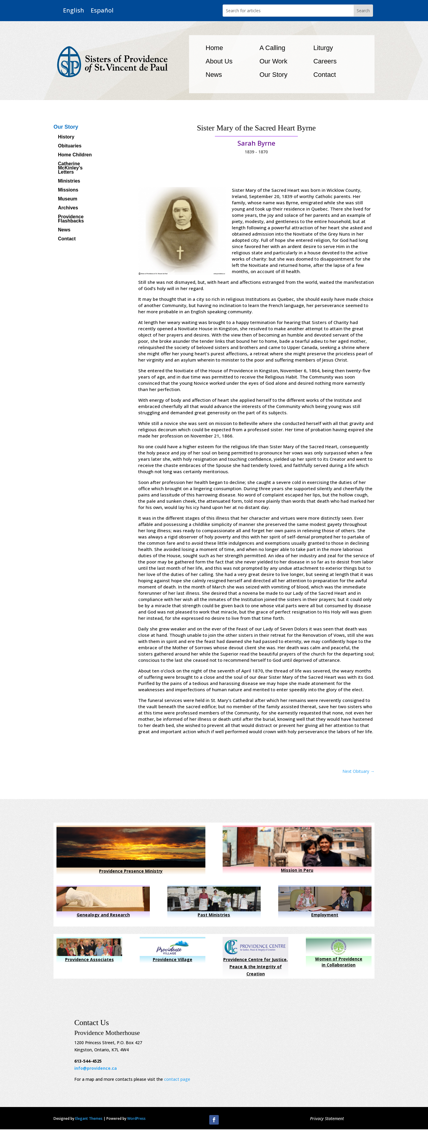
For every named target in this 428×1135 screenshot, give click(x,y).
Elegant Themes (89, 1118)
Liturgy (323, 48)
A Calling (272, 48)
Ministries (69, 181)
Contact (324, 74)
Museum (67, 199)
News (214, 74)
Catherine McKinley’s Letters (70, 168)
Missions (68, 190)
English (73, 10)
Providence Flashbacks (71, 219)
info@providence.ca (95, 1068)
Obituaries (69, 146)
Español (102, 10)
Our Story (273, 74)
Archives (68, 208)
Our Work (273, 61)
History (66, 137)
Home (214, 48)
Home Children (75, 155)
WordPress (136, 1118)
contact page (177, 1079)
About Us (219, 61)
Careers (324, 61)
